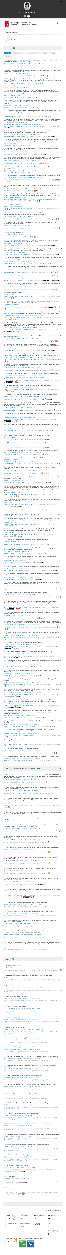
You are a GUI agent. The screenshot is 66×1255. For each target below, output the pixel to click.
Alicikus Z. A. (22, 461)
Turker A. (25, 750)
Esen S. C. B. (24, 397)
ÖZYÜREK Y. (7, 95)
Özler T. (31, 828)
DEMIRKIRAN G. (33, 577)
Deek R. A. (16, 160)
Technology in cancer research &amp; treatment (16, 570)
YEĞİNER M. (20, 252)
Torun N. (25, 428)
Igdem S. (25, 348)
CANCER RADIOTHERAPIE (10, 399)
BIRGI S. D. (27, 577)
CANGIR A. (22, 715)
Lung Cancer (7, 237)
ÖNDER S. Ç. (35, 595)
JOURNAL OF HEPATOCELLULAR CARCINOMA (15, 180)
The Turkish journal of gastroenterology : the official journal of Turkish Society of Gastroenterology (28, 199)
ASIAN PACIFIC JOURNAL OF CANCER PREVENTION (16, 646)
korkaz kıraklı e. (20, 802)
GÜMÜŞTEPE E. (7, 802)
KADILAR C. (16, 715)
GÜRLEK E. (18, 114)
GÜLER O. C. (24, 816)
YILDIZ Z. (30, 367)
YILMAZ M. (6, 188)
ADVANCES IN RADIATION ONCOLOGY (13, 163)
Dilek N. (31, 124)
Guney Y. (24, 134)
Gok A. (11, 188)
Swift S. (38, 624)
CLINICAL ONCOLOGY (9, 145)
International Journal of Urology (12, 76)
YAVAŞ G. (22, 270)
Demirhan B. (20, 63)
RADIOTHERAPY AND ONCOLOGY (12, 97)
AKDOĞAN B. (33, 357)
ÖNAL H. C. (13, 779)
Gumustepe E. (7, 124)
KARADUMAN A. (14, 724)
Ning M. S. (33, 338)
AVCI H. (31, 170)
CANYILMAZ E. (18, 197)
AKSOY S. (26, 615)
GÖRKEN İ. (35, 791)
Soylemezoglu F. (32, 750)
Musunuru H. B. (25, 624)
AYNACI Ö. (6, 197)
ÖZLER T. (33, 802)
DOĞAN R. (32, 715)
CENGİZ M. (29, 114)
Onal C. (28, 73)
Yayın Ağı (9, 39)
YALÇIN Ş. (6, 177)
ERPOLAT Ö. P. (17, 152)
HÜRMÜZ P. (23, 73)
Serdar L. (12, 197)
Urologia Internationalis (10, 263)
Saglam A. (36, 724)
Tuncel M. (30, 428)
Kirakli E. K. (18, 124)
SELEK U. (6, 703)
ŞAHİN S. (36, 758)
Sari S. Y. (6, 206)
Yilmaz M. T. (7, 114)
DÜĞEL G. (11, 923)
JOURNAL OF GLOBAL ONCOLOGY (12, 562)
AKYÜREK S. (35, 134)
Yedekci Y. (24, 367)
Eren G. (17, 615)
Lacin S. (11, 177)
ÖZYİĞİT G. (17, 73)
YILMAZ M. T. (37, 315)
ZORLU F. (23, 568)
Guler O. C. (26, 63)
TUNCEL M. (21, 893)
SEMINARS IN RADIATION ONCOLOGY (13, 341)
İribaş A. (18, 791)
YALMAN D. (23, 327)
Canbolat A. (7, 551)
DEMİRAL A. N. (11, 327)
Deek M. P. (34, 152)
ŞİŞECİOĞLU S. (37, 923)
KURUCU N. (16, 904)
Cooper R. (6, 624)
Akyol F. (26, 105)
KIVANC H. (12, 595)
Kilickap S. (18, 357)
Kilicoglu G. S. (7, 294)
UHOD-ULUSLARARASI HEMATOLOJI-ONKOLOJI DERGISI (17, 330)
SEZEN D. (18, 568)
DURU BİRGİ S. (7, 315)
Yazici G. (33, 568)
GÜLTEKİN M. (29, 452)
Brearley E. (12, 624)
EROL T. (32, 387)
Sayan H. (31, 407)
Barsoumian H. (26, 338)
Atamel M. (17, 692)
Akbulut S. (30, 791)
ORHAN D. (32, 904)
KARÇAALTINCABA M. (28, 377)
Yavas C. (32, 261)
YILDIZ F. (19, 95)
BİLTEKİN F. (6, 913)
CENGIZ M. (13, 568)
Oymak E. (10, 216)
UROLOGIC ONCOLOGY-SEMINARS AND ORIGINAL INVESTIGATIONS (20, 359)
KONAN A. (31, 849)
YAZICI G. (15, 243)
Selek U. (32, 605)
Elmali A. (15, 63)
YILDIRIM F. (6, 724)
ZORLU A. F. (38, 586)
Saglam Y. (30, 758)
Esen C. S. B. (19, 367)
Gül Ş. (30, 882)
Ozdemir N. (33, 733)
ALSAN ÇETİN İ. (38, 63)
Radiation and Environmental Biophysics (14, 370)
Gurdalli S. (25, 758)
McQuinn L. (18, 560)
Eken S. (11, 913)
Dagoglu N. (29, 327)
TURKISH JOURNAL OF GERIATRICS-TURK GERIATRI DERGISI (18, 656)
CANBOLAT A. (19, 595)
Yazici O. (13, 615)
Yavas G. (13, 124)
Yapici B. (20, 758)
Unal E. (20, 377)
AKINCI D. (18, 397)
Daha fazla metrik (52, 1210)
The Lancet (6, 280)
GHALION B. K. (30, 923)
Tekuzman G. (22, 742)
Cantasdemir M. (32, 177)
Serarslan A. (17, 83)
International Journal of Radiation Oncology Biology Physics (18, 208)
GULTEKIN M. (7, 568)
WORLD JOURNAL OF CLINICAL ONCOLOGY (14, 482)
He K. (15, 338)
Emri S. (5, 715)
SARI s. (10, 1167)
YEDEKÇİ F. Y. (28, 188)
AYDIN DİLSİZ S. (35, 188)
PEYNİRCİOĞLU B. (24, 177)
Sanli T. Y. (11, 664)
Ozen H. (39, 357)
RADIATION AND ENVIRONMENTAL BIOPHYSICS (15, 254)
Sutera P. (30, 152)
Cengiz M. (20, 750)
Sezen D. (6, 338)
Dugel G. (10, 673)
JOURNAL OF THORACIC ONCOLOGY (13, 717)
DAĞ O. (18, 170)
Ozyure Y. (27, 170)
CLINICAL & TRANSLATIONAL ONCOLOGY (14, 289)
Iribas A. (27, 461)
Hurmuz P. (19, 428)
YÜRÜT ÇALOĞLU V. (9, 83)
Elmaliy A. (11, 143)
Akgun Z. (14, 315)
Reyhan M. (34, 160)
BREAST (6, 618)
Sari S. (5, 234)
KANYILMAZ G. (24, 83)
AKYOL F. (29, 682)
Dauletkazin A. (16, 452)
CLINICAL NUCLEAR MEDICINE (11, 154)
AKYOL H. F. (19, 542)
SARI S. (5, 452)
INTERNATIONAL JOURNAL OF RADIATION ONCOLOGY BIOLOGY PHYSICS (21, 296)
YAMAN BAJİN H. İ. (8, 904)
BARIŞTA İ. (31, 724)
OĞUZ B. (21, 904)
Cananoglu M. (7, 252)
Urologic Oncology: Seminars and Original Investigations (18, 228)
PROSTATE (6, 107)
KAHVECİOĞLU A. (13, 206)
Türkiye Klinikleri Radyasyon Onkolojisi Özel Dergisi (16, 544)
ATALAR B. (18, 134)
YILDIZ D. (24, 114)
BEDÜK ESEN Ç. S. (18, 226)
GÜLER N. (33, 644)
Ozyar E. (26, 724)
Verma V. (11, 338)
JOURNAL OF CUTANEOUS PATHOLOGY (13, 726)
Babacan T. (17, 644)
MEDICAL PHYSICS (8, 675)
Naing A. (23, 560)
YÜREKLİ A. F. (23, 923)
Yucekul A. (21, 577)
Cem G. (15, 428)
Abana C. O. (19, 338)
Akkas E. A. (24, 417)
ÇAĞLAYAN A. (21, 188)
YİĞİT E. (22, 170)
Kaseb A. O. (16, 177)
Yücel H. (16, 913)
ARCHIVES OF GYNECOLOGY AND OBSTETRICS (15, 627)
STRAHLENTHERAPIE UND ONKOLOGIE (13, 116)
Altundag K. (28, 644)
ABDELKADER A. (24, 934)
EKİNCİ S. (38, 904)
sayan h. (36, 779)
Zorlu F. (32, 243)
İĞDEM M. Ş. (25, 779)
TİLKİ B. (6, 105)
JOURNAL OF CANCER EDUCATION (12, 245)
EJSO (5, 87)
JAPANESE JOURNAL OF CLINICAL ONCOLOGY (15, 419)
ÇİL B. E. (38, 177)
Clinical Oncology (8, 191)
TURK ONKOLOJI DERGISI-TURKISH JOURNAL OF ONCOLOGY (18, 760)
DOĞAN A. (32, 913)
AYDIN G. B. (27, 904)
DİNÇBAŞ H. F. (25, 124)
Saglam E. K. (31, 83)
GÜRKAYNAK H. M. (13, 586)
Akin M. (31, 461)
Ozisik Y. (31, 615)
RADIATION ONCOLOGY (10, 579)
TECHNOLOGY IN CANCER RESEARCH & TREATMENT (16, 588)
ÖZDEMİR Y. (7, 605)
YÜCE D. (16, 105)
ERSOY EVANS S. (14, 758)
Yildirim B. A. (32, 470)
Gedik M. (15, 188)
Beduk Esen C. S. (8, 63)
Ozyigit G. (10, 428)
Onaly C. (6, 143)
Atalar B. (21, 348)
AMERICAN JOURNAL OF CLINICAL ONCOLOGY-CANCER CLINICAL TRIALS (21, 126)
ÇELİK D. (12, 934)
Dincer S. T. (32, 63)
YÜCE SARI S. (7, 542)
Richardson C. (32, 624)
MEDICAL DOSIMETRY (9, 553)
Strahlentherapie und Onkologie (12, 67)
